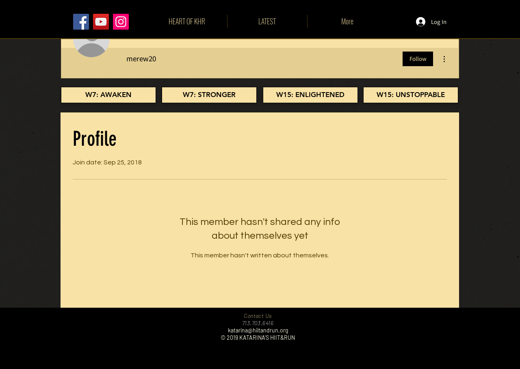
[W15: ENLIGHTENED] (310, 95)
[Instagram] (121, 22)
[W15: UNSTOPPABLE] (410, 95)
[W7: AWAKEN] (108, 95)
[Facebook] (81, 22)
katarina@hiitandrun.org (258, 330)
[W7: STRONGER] (209, 95)
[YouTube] (101, 22)
